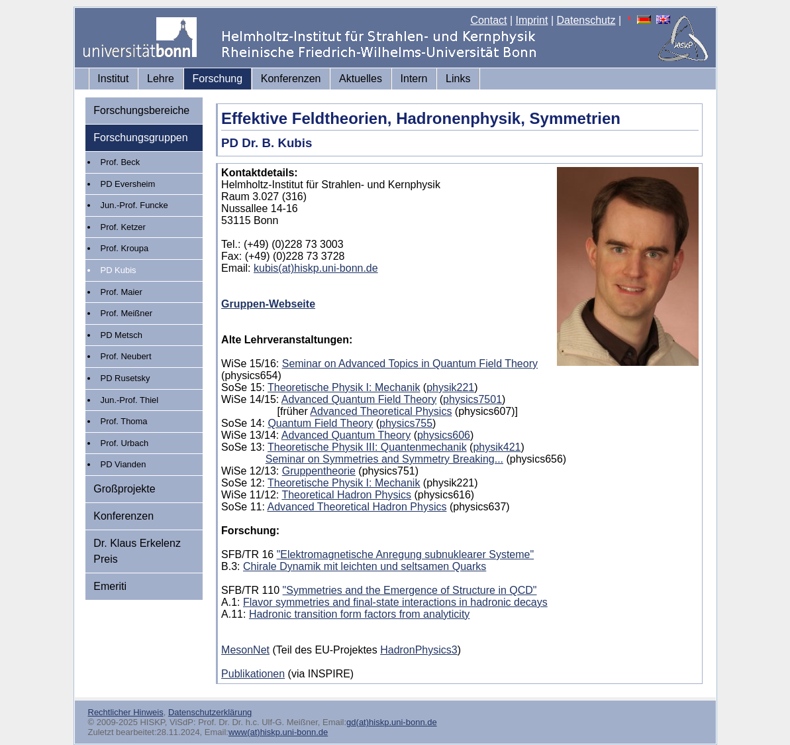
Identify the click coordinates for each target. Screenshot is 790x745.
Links (458, 78)
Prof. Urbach (125, 443)
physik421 (496, 447)
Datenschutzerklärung (210, 712)
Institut (112, 78)
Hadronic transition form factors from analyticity (359, 614)
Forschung (218, 78)
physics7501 (472, 399)
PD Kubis (118, 270)
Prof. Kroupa (125, 248)
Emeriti (109, 586)
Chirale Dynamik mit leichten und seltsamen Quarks (364, 566)
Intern (414, 78)
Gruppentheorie (319, 471)
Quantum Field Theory (320, 423)
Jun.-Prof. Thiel (130, 400)
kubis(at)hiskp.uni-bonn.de (316, 268)
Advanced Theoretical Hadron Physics (356, 506)
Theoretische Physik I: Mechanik (344, 387)
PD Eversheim (128, 184)
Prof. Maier (121, 292)
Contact (488, 20)
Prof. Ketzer (123, 227)
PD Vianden (123, 464)
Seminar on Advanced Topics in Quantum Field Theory (410, 363)
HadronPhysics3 (419, 650)
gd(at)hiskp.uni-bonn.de (391, 722)
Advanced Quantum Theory (346, 435)
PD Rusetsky (125, 378)
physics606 (443, 435)
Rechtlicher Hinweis (126, 712)
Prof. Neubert (126, 356)
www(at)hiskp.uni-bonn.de (278, 732)
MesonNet (245, 650)
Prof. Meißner (126, 313)
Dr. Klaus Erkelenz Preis (137, 551)
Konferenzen (291, 78)
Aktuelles (360, 78)
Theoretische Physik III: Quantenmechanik (367, 447)
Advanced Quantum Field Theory (359, 399)
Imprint (532, 20)
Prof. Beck (120, 162)
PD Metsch (121, 335)
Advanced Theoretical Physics (381, 411)
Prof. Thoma (124, 421)
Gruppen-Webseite (268, 304)
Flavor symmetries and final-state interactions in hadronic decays (395, 602)
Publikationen (253, 673)
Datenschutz (586, 20)
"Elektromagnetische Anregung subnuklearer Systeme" (405, 554)
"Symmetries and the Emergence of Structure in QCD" (410, 590)
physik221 (450, 387)
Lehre (160, 78)
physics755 (405, 423)
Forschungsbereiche (141, 110)
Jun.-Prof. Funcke (134, 205)
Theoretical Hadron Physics (346, 494)
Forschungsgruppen (140, 137)
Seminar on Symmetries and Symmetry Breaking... (384, 459)
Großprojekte (124, 488)
